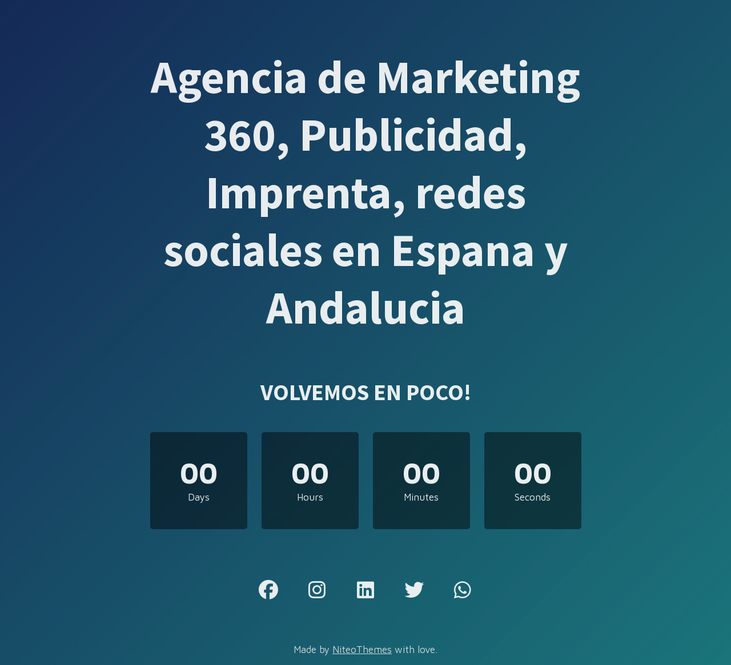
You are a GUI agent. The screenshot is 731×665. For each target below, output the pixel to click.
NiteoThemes (362, 649)
